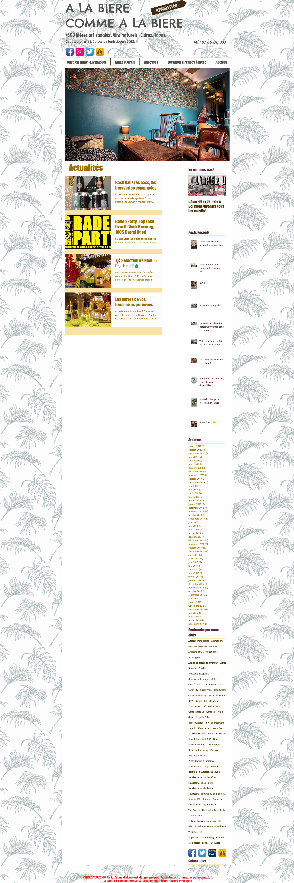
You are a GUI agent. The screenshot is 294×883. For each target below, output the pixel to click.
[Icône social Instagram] (80, 52)
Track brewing (195, 815)
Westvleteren (195, 831)
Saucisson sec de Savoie (200, 788)
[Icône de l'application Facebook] (70, 52)
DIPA (190, 700)
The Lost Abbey (210, 810)
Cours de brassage (197, 695)
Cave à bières (210, 684)
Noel (215, 739)
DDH (211, 695)
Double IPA (201, 700)
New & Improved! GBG (199, 739)
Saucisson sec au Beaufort (202, 777)
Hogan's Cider (202, 717)
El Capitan (214, 700)
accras (205, 842)
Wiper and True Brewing (201, 837)
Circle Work (206, 689)
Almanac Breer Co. (197, 646)
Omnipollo (214, 744)
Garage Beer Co (196, 711)
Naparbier (221, 733)
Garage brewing (214, 711)
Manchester (204, 728)
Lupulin (192, 728)
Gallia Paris (214, 706)
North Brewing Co (197, 744)
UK (219, 820)
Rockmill (192, 771)
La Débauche (217, 722)
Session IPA (194, 798)
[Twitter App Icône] (90, 52)
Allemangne (217, 640)
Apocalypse (194, 657)
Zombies (220, 837)
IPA (207, 722)
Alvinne (213, 646)
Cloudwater (220, 689)
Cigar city (193, 689)
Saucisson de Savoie (209, 771)
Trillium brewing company (202, 820)
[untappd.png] (100, 52)
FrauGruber (194, 706)
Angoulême (212, 651)
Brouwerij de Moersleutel (201, 678)
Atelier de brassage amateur (203, 662)
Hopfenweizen (195, 722)
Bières (223, 662)
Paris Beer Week (196, 755)
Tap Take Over (210, 804)
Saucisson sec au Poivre (200, 782)
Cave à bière (194, 684)
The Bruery (194, 810)
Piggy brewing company (201, 760)
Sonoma (207, 798)
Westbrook (220, 826)
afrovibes (215, 842)
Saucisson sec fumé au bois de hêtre (207, 793)
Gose (190, 717)
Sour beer (218, 798)
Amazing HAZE (196, 651)
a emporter (194, 842)
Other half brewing (198, 749)
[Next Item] (220, 185)
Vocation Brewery (203, 826)
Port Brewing (195, 766)
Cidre (221, 684)
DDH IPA (220, 695)
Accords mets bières (198, 640)
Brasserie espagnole (198, 673)
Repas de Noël (211, 766)
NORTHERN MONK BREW (201, 733)
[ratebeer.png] (212, 853)
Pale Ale (214, 749)
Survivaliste (194, 804)
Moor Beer (217, 728)
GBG (204, 706)
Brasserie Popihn (197, 668)
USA (190, 826)
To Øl (222, 810)
